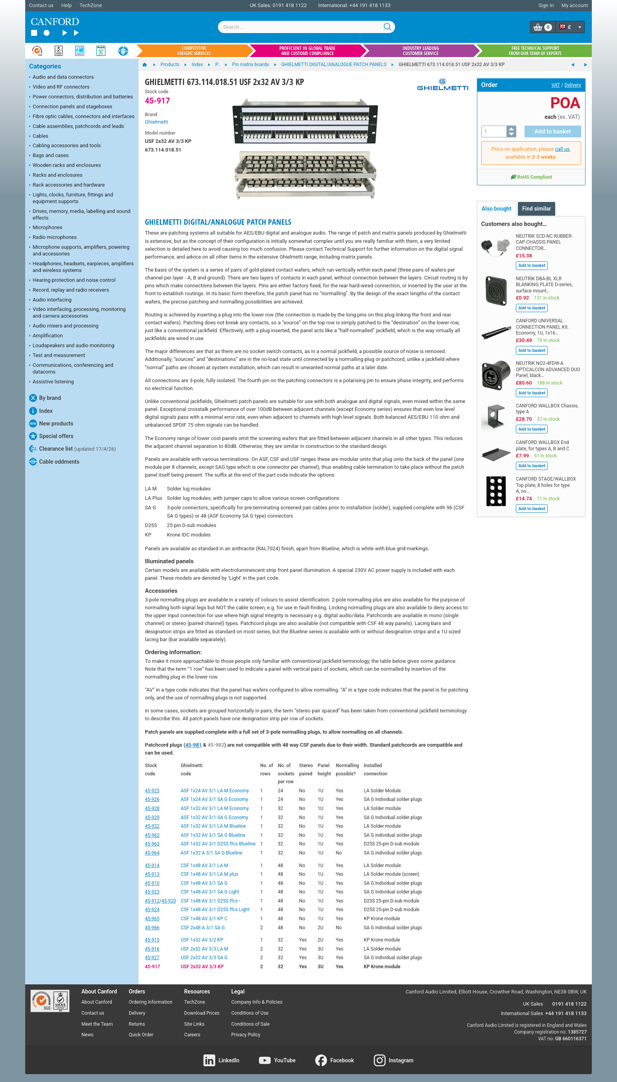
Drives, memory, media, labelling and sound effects (79, 214)
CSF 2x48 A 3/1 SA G (203, 927)
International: (333, 5)
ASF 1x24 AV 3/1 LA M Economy (215, 790)
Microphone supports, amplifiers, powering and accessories (79, 250)
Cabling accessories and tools (65, 146)
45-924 (152, 909)
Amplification (46, 336)
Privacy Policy (245, 1035)
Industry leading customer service (421, 51)
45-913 (152, 874)
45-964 (152, 853)
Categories (45, 66)
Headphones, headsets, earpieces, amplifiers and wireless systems (81, 267)
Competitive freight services (194, 51)
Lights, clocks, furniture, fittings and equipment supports (71, 198)
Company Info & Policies (257, 1002)
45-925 (152, 790)
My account (575, 5)
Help (66, 5)
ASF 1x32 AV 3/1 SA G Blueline (213, 835)
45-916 (152, 949)
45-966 (152, 927)
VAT (556, 85)
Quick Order (141, 1035)
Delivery (573, 85)
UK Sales (533, 1004)
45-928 (152, 808)
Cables (38, 136)
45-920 (168, 901)
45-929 (152, 817)
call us (562, 149)
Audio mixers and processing (63, 326)
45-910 (152, 883)
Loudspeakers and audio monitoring (72, 346)
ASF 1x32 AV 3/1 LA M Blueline (213, 826)
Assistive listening (51, 382)
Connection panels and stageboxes (70, 107)
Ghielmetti (156, 122)
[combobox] (306, 27)
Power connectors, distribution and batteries (81, 97)
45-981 (193, 745)
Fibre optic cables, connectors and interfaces (82, 116)
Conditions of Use (250, 1013)
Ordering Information (150, 1002)
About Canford (96, 1002)
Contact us (41, 5)
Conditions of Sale (250, 1024)
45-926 (152, 799)
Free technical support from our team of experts (535, 51)
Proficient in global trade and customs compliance (307, 51)
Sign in (546, 5)
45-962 (152, 835)
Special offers (51, 436)
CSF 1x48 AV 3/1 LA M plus (209, 874)
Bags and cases (48, 155)
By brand (45, 398)
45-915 (152, 940)
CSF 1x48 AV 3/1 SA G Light (210, 892)
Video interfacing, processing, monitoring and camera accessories (77, 312)
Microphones (46, 227)
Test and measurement (57, 355)
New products (51, 423)
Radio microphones (53, 237)
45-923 (152, 892)
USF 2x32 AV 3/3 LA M (204, 949)
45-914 (152, 865)
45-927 (152, 957)
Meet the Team (97, 1024)
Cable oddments (54, 462)
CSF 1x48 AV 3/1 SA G (204, 883)
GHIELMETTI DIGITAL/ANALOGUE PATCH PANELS (218, 221)
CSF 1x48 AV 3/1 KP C (204, 918)
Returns (137, 1024)
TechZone (90, 5)
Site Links (194, 1024)
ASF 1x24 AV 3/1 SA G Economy (214, 799)
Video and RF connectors (59, 87)
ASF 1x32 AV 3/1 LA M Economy (215, 808)
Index (41, 411)
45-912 (152, 901)
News (87, 1035)
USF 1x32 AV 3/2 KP (202, 940)
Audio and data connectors (61, 77)
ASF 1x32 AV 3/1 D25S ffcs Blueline (218, 844)
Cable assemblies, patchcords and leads (76, 126)
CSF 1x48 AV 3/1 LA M (204, 865)
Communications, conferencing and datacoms (71, 368)
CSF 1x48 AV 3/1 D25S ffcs (211, 901)
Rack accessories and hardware (67, 185)
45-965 (152, 918)
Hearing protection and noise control (72, 280)
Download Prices (202, 1013)
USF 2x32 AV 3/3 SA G (204, 957)
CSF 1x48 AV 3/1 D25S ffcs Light (215, 909)
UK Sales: (261, 5)
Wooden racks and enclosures (65, 165)
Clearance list (72, 449)
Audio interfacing (50, 300)
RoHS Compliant (531, 177)
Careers (192, 1035)
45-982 (216, 745)
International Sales (522, 1013)
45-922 (152, 826)
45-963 (152, 844)
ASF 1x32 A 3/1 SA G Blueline (211, 853)
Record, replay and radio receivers (69, 290)
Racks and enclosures (55, 175)
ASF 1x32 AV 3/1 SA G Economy (214, 817)
